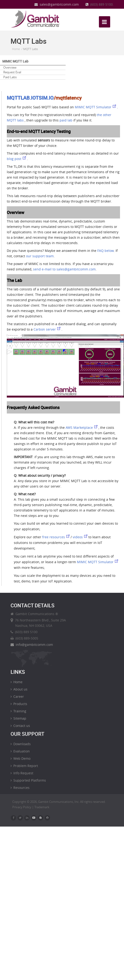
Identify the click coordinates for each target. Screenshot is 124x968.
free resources (56, 537)
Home (16, 49)
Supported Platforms (28, 783)
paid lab (66, 120)
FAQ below (105, 250)
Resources (20, 790)
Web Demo (20, 761)
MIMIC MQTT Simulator (96, 107)
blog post (17, 158)
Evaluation (20, 754)
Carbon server (47, 329)
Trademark (44, 807)
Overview (9, 67)
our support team (40, 256)
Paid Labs (10, 77)
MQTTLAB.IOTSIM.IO (30, 97)
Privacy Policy (24, 807)
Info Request (22, 775)
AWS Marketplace (82, 427)
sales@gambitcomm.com (56, 4)
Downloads (21, 746)
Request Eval (12, 72)
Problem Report (24, 768)
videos (80, 537)
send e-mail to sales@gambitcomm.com (64, 269)
